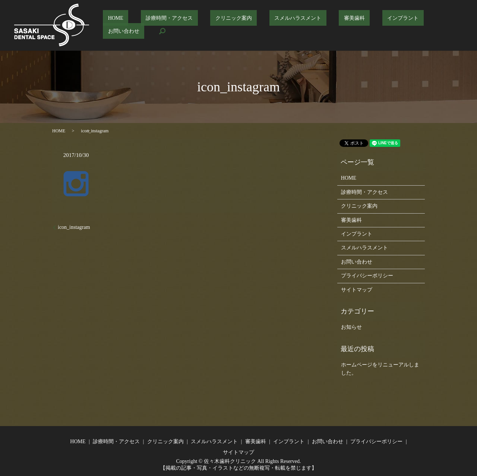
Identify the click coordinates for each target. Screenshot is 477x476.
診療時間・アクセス (179, 25)
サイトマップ (356, 290)
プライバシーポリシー (367, 275)
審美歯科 (334, 25)
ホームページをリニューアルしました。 (380, 369)
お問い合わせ (417, 25)
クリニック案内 (234, 25)
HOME (135, 25)
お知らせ (351, 327)
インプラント (373, 25)
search (451, 25)
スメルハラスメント (288, 25)
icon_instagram (74, 227)
